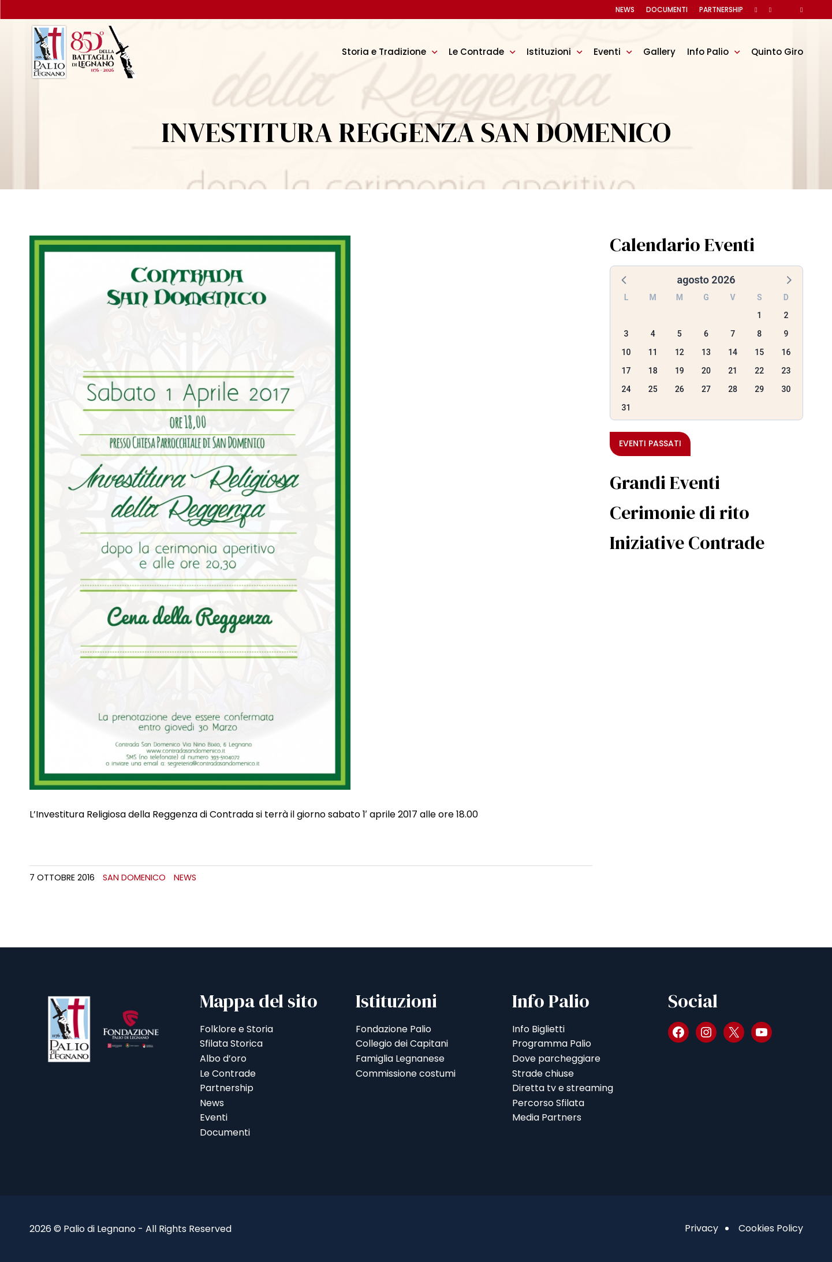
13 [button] (706, 352)
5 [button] (679, 333)
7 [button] (732, 333)
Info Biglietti (538, 1029)
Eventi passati (650, 443)
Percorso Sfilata (548, 1103)
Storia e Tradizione (384, 52)
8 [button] (759, 333)
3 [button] (626, 333)
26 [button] (679, 389)
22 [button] (759, 370)
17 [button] (626, 370)
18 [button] (653, 370)
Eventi (607, 52)
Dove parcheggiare (556, 1058)
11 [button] (653, 352)
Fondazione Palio (393, 1029)
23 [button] (785, 370)
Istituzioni (549, 52)
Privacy (701, 1228)
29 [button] (759, 389)
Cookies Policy (770, 1228)
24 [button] (626, 389)
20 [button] (706, 370)
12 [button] (679, 352)
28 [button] (732, 389)
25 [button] (653, 389)
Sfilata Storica (231, 1043)
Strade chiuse (543, 1073)
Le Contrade (476, 52)
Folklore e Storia (236, 1029)
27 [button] (706, 389)
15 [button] (759, 352)
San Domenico (134, 877)
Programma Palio (551, 1043)
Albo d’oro (223, 1058)
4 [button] (653, 333)
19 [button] (679, 370)
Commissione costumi (406, 1073)
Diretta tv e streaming (562, 1088)
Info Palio (708, 52)
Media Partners (546, 1117)
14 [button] (732, 352)
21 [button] (732, 370)
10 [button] (626, 352)
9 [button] (786, 333)
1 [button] (759, 315)
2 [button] (786, 315)
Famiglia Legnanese (400, 1058)
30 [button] (785, 389)
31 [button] (626, 407)
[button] (624, 279)
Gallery (659, 52)
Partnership (721, 9)
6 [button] (706, 333)
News (625, 9)
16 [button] (785, 352)
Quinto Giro (777, 52)
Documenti (667, 9)
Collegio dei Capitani (402, 1043)
